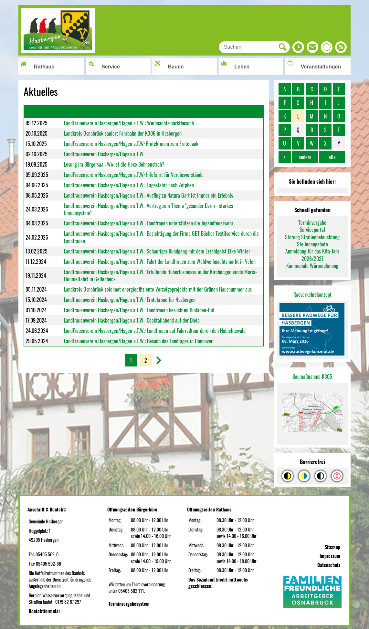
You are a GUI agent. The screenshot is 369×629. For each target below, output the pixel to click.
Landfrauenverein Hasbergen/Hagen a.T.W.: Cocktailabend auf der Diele (132, 320)
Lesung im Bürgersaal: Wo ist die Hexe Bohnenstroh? (114, 164)
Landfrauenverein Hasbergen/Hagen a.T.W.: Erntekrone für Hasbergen (129, 300)
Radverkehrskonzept (312, 294)
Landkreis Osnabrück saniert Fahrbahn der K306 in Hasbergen (123, 133)
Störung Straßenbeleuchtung (312, 237)
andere (305, 157)
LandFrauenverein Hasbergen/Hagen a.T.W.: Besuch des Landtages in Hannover (138, 341)
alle (332, 157)
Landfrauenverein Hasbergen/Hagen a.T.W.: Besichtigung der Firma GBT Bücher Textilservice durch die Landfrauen (161, 237)
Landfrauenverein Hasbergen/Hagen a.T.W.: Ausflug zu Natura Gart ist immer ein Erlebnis (148, 195)
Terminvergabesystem (129, 603)
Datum (32, 111)
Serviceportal (312, 229)
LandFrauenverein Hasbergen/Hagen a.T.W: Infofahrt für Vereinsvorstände (134, 175)
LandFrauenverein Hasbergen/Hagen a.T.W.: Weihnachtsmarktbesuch (129, 123)
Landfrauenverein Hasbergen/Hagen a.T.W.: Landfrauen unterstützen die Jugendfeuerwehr (148, 223)
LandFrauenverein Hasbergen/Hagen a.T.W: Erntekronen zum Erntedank (131, 144)
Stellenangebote (312, 244)
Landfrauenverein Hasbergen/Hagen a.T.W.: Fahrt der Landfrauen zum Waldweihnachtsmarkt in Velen (160, 261)
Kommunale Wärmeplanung (312, 266)
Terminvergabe (312, 222)
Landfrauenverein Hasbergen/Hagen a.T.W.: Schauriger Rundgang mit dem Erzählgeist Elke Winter (157, 251)
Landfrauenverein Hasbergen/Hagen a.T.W (103, 154)
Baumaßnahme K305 (312, 376)
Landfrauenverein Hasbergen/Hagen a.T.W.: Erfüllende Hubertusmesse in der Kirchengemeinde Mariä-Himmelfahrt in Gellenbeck (160, 275)
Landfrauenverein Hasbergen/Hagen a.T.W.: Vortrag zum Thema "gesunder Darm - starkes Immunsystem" (148, 209)
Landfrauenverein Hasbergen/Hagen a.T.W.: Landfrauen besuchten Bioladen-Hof (139, 310)
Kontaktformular (44, 611)
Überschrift (75, 112)
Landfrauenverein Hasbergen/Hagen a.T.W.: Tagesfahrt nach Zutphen (129, 185)
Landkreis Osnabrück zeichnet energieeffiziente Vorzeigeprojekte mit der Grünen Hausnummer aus (158, 289)
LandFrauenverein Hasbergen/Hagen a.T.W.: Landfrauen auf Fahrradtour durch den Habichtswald (155, 331)
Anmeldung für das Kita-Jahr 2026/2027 (312, 254)
